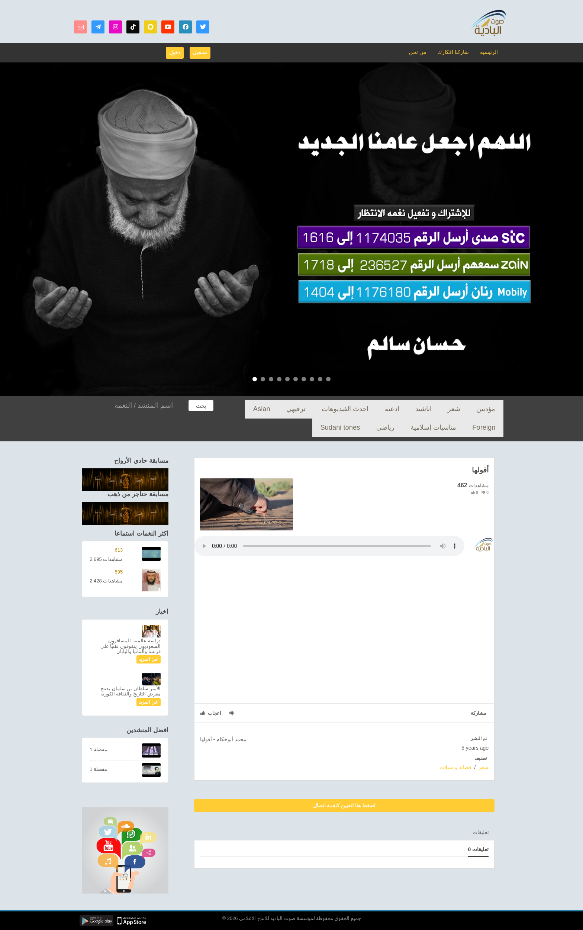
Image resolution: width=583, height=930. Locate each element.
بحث (201, 406)
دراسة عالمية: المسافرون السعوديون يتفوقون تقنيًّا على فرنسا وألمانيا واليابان (130, 646)
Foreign (304, 409)
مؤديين (491, 409)
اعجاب (211, 713)
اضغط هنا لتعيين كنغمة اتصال (344, 805)
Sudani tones (459, 427)
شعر (468, 409)
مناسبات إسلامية (267, 409)
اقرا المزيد (148, 659)
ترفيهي (353, 409)
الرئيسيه (489, 52)
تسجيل (200, 52)
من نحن (422, 52)
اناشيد (446, 409)
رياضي (491, 427)
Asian (329, 409)
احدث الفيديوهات (389, 409)
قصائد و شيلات (455, 767)
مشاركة (478, 713)
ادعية (423, 409)
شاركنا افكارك (455, 52)
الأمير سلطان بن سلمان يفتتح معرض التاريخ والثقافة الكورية (130, 691)
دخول (174, 52)
